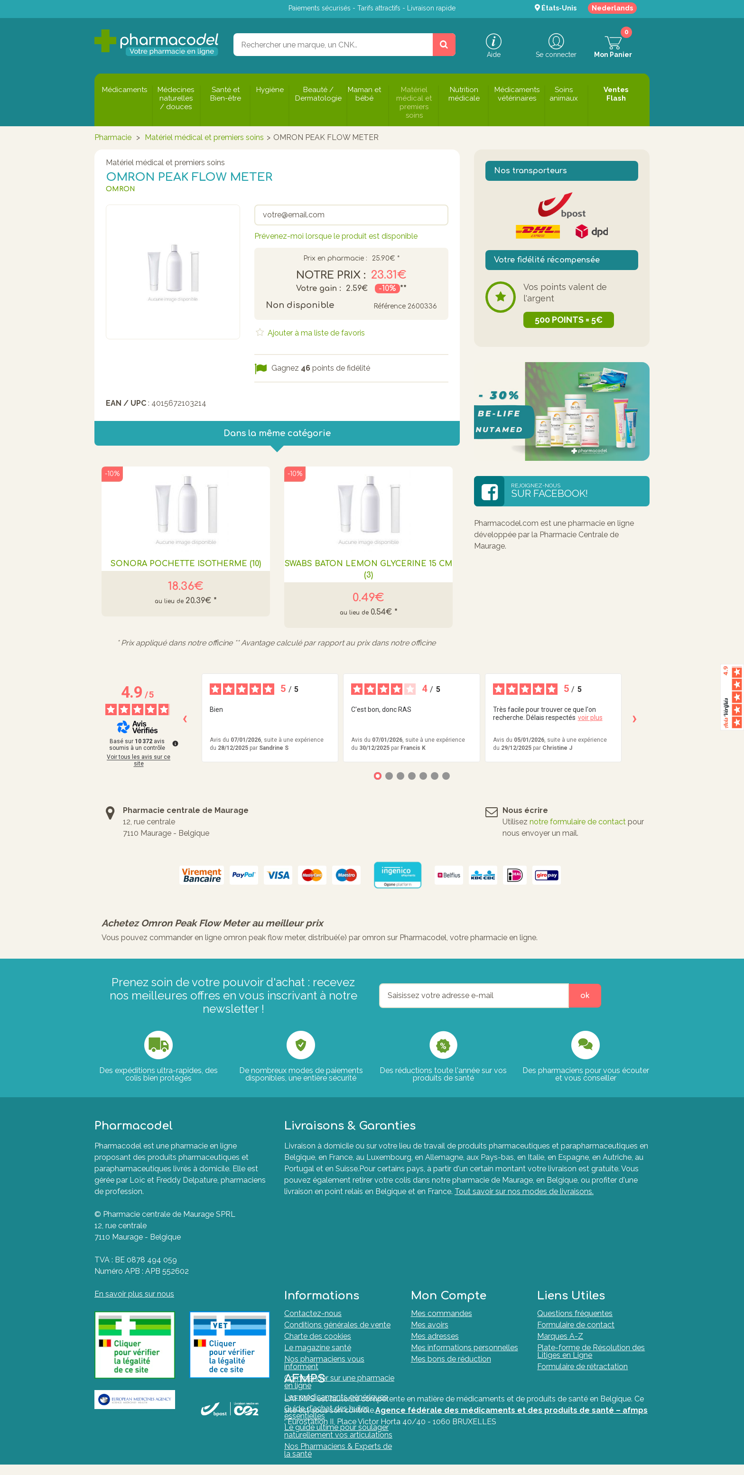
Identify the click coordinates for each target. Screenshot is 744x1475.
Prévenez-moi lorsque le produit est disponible (336, 236)
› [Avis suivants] (634, 718)
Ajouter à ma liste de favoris (315, 332)
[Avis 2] (389, 776)
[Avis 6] (434, 776)
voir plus (590, 717)
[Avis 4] (412, 776)
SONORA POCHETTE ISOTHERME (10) (186, 564)
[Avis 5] (423, 776)
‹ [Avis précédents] (184, 718)
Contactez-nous (313, 1232)
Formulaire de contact (575, 1243)
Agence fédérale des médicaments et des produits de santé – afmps (511, 1423)
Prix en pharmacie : (335, 258)
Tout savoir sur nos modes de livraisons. (524, 1191)
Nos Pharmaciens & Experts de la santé (338, 1369)
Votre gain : (318, 288)
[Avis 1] (377, 776)
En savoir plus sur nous (134, 1293)
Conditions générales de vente (337, 1243)
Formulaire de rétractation (582, 1285)
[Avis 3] (400, 776)
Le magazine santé (317, 1266)
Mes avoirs (429, 1243)
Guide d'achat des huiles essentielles (326, 1331)
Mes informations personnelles (464, 1266)
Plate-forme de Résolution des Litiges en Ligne (591, 1270)
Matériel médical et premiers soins (204, 137)
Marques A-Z (560, 1255)
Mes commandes (441, 1232)
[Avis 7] (446, 776)
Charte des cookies (317, 1255)
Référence (389, 306)
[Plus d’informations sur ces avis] (174, 743)
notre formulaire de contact (578, 821)
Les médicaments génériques (336, 1315)
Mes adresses (435, 1255)
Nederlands (612, 8)
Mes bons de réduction (451, 1277)
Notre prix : (331, 275)
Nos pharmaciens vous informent (324, 1281)
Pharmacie (113, 137)
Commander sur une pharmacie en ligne (339, 1300)
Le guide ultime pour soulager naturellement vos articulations (338, 1350)
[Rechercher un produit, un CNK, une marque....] (444, 44)
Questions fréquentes (575, 1232)
